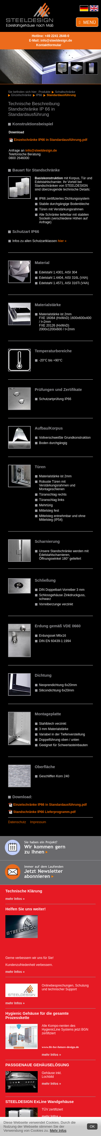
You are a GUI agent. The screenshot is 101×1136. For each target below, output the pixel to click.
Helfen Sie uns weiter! (25, 909)
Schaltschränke (65, 91)
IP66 (39, 95)
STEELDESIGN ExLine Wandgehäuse (39, 1102)
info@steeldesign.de (56, 40)
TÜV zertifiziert (52, 1109)
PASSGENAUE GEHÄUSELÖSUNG (37, 1065)
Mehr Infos (58, 1130)
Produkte (44, 91)
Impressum (38, 822)
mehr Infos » (15, 899)
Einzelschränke (21, 95)
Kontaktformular (48, 45)
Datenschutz (17, 822)
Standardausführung (61, 95)
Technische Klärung (23, 891)
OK (92, 1126)
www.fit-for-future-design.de (60, 1047)
